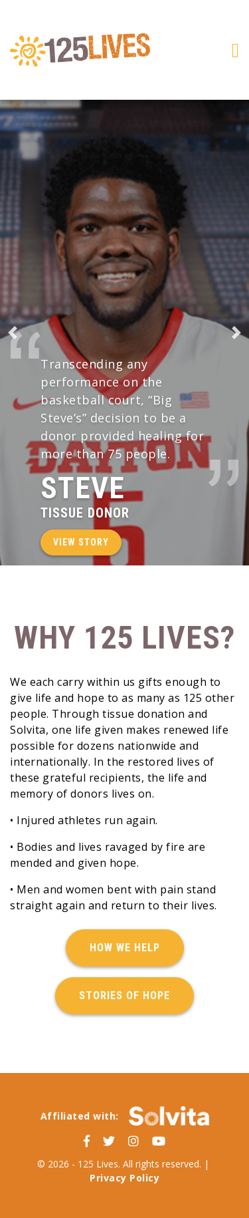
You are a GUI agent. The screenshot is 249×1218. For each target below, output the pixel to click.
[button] (12, 332)
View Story (81, 542)
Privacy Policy (124, 1177)
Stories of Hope (124, 995)
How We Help (125, 947)
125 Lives (80, 50)
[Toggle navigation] (235, 50)
